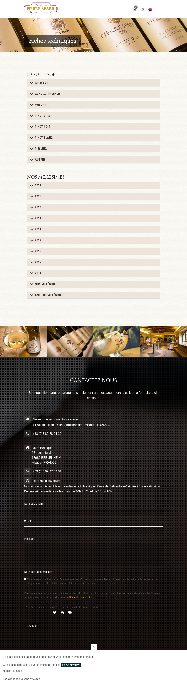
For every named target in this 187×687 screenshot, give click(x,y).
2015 (35, 262)
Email (28, 521)
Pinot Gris (40, 116)
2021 (35, 196)
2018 (35, 229)
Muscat (38, 105)
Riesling (38, 148)
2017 (35, 240)
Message (29, 538)
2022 (35, 185)
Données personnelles (38, 571)
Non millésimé (43, 284)
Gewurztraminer (45, 94)
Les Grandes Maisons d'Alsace (21, 678)
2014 (35, 273)
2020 (35, 207)
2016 (35, 251)
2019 (35, 218)
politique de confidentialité (80, 597)
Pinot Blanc (41, 138)
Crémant (39, 83)
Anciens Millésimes (46, 295)
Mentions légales (50, 664)
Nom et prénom (34, 503)
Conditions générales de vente (21, 664)
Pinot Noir (40, 127)
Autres (37, 159)
